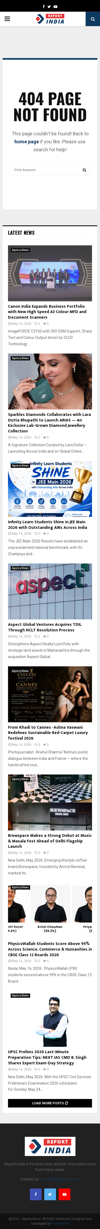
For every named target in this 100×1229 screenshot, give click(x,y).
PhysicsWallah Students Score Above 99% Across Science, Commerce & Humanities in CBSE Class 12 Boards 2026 (50, 949)
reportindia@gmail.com (60, 1179)
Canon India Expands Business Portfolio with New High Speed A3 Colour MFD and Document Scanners (47, 312)
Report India (60, 1224)
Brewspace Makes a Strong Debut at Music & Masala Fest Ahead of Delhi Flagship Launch (50, 841)
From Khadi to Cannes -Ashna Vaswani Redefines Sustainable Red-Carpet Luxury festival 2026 (48, 733)
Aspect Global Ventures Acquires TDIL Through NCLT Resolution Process (45, 627)
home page (26, 141)
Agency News (20, 250)
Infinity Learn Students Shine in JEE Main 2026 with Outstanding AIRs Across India (47, 524)
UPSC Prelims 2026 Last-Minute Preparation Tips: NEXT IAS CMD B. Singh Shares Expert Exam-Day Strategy (47, 1057)
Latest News (21, 232)
